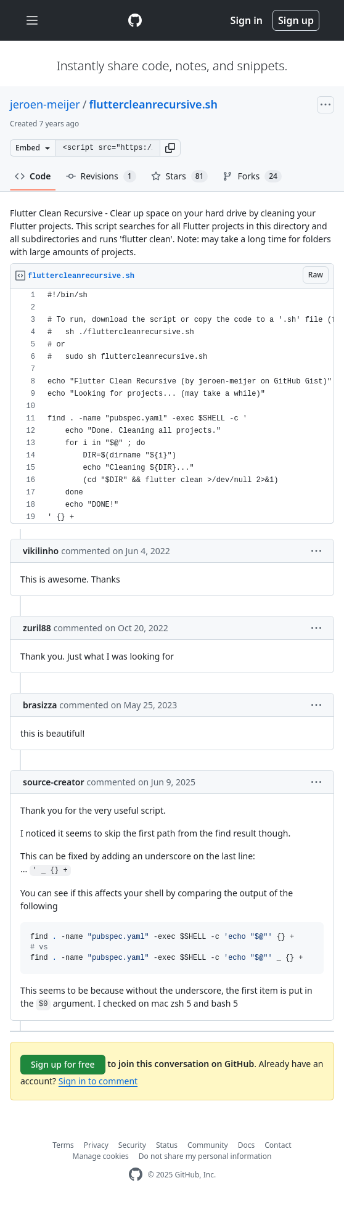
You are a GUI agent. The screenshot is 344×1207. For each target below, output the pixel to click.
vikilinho (41, 551)
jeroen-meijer (45, 104)
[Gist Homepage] (135, 20)
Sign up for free (63, 1064)
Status (167, 1145)
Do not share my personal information (205, 1156)
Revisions (101, 176)
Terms (63, 1145)
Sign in (247, 20)
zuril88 (37, 628)
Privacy (96, 1145)
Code (33, 176)
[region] (172, 406)
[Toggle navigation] (32, 20)
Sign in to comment (98, 1081)
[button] (170, 148)
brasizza (40, 705)
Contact (277, 1145)
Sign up (296, 20)
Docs (246, 1145)
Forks (252, 176)
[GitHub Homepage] (135, 1174)
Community (207, 1145)
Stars (179, 176)
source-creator (53, 782)
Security (132, 1145)
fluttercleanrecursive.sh (153, 104)
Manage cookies (101, 1156)
